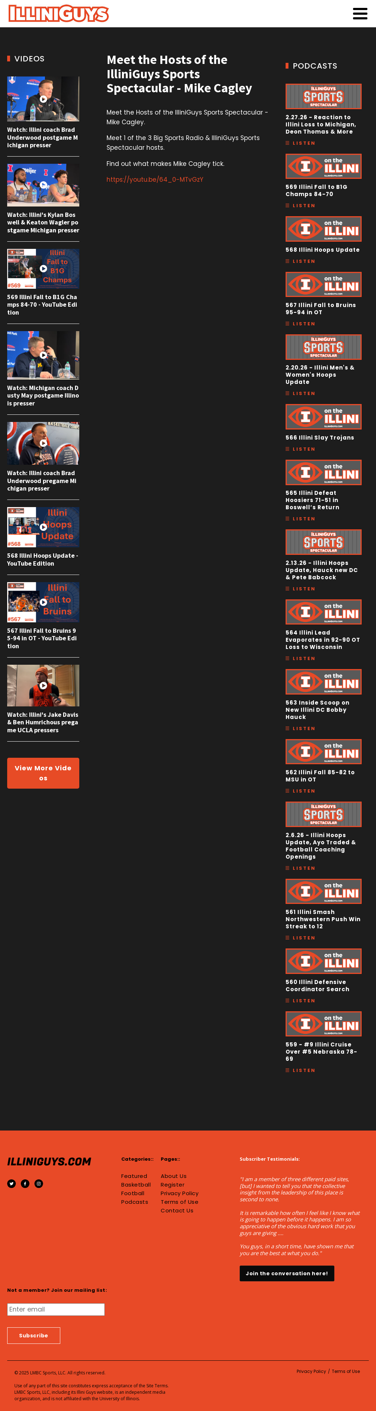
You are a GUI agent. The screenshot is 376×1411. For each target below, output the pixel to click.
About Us (174, 1176)
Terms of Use (179, 1202)
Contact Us (177, 1210)
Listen (304, 143)
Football (132, 1193)
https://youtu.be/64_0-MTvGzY (155, 179)
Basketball (136, 1185)
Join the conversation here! (287, 1273)
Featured (134, 1176)
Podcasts (134, 1202)
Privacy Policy (179, 1193)
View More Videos (43, 773)
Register (172, 1185)
